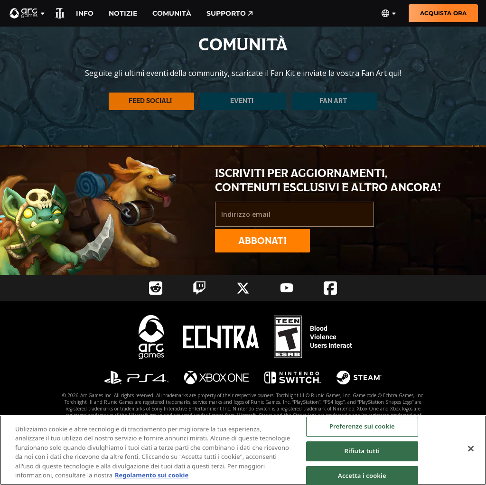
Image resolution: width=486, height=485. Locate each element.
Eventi (241, 100)
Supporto (229, 13)
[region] (243, 450)
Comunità (171, 13)
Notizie (123, 13)
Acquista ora (443, 13)
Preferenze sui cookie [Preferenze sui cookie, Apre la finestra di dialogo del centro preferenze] (362, 426)
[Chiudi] (470, 448)
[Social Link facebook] (330, 288)
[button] (27, 13)
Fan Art (333, 100)
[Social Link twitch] (199, 288)
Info (84, 13)
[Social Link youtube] (286, 288)
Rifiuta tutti (362, 451)
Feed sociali (150, 100)
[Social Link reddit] (155, 288)
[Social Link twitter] (243, 288)
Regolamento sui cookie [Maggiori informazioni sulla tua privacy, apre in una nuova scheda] (151, 475)
